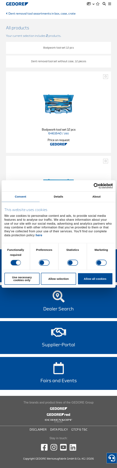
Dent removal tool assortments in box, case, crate (42, 13)
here (39, 235)
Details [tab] (58, 196)
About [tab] (96, 196)
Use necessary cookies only (22, 279)
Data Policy (59, 429)
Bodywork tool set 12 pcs (58, 47)
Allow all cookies (95, 278)
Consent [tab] (20, 196)
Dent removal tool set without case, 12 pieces (58, 61)
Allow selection (58, 278)
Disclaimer (38, 429)
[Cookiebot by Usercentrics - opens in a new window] (96, 186)
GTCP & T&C (79, 429)
